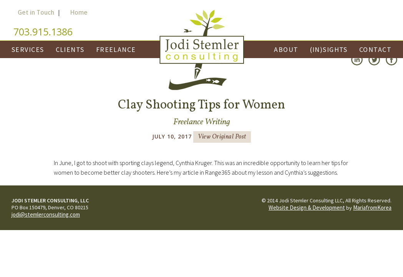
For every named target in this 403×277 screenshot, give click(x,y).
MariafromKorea (372, 207)
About (286, 49)
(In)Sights (329, 49)
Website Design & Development (307, 207)
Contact (375, 49)
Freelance (116, 49)
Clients (70, 49)
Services (28, 49)
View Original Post (222, 137)
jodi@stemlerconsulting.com (46, 214)
